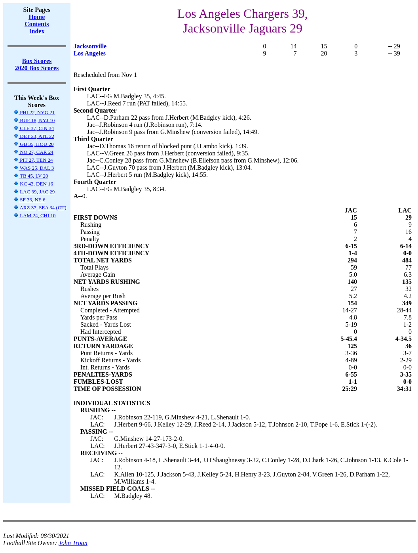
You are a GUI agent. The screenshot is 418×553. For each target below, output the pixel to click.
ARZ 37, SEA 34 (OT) (39, 207)
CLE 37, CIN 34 (33, 128)
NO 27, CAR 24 (33, 152)
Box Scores (36, 60)
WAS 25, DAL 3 (33, 168)
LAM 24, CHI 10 (34, 215)
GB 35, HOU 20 (33, 144)
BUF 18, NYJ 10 (34, 120)
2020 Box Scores (37, 68)
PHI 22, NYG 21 (34, 112)
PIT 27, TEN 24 (33, 160)
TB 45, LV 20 (30, 176)
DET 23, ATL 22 (33, 136)
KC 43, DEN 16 (33, 184)
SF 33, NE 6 (29, 200)
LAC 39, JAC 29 (34, 192)
